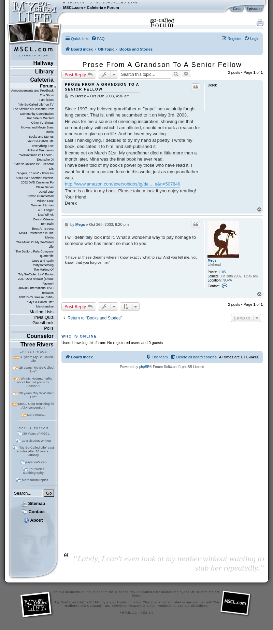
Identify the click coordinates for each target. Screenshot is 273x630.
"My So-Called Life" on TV (36, 104)
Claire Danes (45, 187)
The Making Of (43, 269)
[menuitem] (98, 39)
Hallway (43, 63)
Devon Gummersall (40, 196)
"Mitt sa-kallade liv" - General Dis (34, 166)
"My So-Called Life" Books (36, 274)
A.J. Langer (46, 210)
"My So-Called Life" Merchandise (40, 304)
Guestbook (43, 322)
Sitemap (33, 503)
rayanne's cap (36, 462)
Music (50, 132)
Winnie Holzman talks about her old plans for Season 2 (34, 382)
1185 (222, 272)
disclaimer (199, 605)
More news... (36, 414)
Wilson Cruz (45, 201)
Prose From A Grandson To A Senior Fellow (162, 64)
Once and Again (43, 260)
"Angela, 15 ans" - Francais (35, 173)
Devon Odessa (43, 219)
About (33, 520)
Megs (211, 260)
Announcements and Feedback (32, 90)
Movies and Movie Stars (37, 127)
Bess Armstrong (43, 228)
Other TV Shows (42, 122)
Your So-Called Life (40, 141)
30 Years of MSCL (36, 433)
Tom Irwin (47, 223)
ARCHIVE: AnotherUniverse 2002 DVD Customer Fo (35, 180)
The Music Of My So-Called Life (35, 244)
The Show (47, 95)
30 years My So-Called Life (36, 358)
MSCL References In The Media (36, 235)
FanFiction (46, 99)
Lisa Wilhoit (46, 214)
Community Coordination (37, 113)
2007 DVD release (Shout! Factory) (36, 281)
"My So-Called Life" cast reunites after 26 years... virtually (35, 451)
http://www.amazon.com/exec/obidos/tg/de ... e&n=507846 (122, 184)
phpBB (144, 367)
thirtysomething (43, 265)
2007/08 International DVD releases (35, 290)
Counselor (40, 336)
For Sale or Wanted (40, 118)
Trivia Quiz (43, 317)
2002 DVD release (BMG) (36, 297)
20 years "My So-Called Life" (36, 395)
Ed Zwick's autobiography (33, 471)
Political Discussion (40, 150)
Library (44, 71)
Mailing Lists (42, 311)
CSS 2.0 (147, 612)
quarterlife (47, 256)
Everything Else (43, 146)
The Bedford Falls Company (35, 251)
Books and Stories (41, 136)
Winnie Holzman (42, 205)
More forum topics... (36, 480)
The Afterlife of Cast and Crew (33, 109)
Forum (113, 7)
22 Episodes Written (36, 440)
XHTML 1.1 (128, 612)
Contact (33, 511)
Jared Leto (46, 191)
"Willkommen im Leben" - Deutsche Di (36, 157)
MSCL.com (73, 7)
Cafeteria (95, 7)
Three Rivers (37, 344)
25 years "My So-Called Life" (36, 369)
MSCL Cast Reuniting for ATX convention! (36, 405)
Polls (49, 328)
